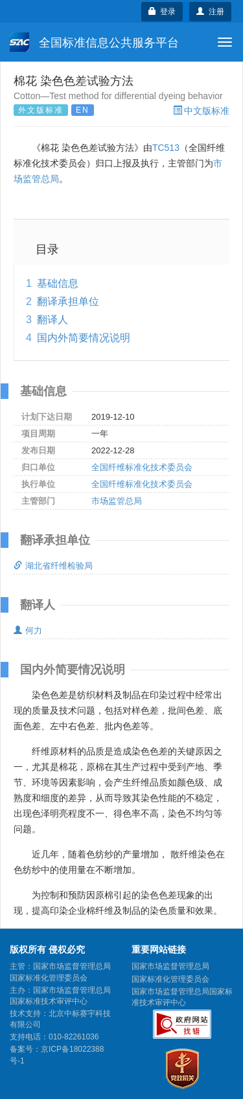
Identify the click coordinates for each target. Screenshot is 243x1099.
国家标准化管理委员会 (170, 979)
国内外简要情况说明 (83, 337)
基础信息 (57, 283)
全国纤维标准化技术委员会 (141, 467)
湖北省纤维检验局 (53, 566)
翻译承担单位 (68, 301)
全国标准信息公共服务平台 (94, 42)
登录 (162, 11)
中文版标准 (201, 111)
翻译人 (52, 319)
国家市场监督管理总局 (170, 966)
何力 (28, 630)
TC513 (165, 147)
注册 (210, 11)
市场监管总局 (116, 501)
